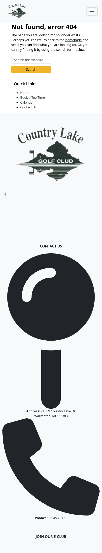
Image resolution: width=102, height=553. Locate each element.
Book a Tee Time (32, 97)
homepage (73, 40)
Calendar (27, 102)
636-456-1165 (57, 518)
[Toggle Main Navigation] (92, 11)
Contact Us (28, 107)
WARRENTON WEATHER (51, 215)
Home (24, 92)
